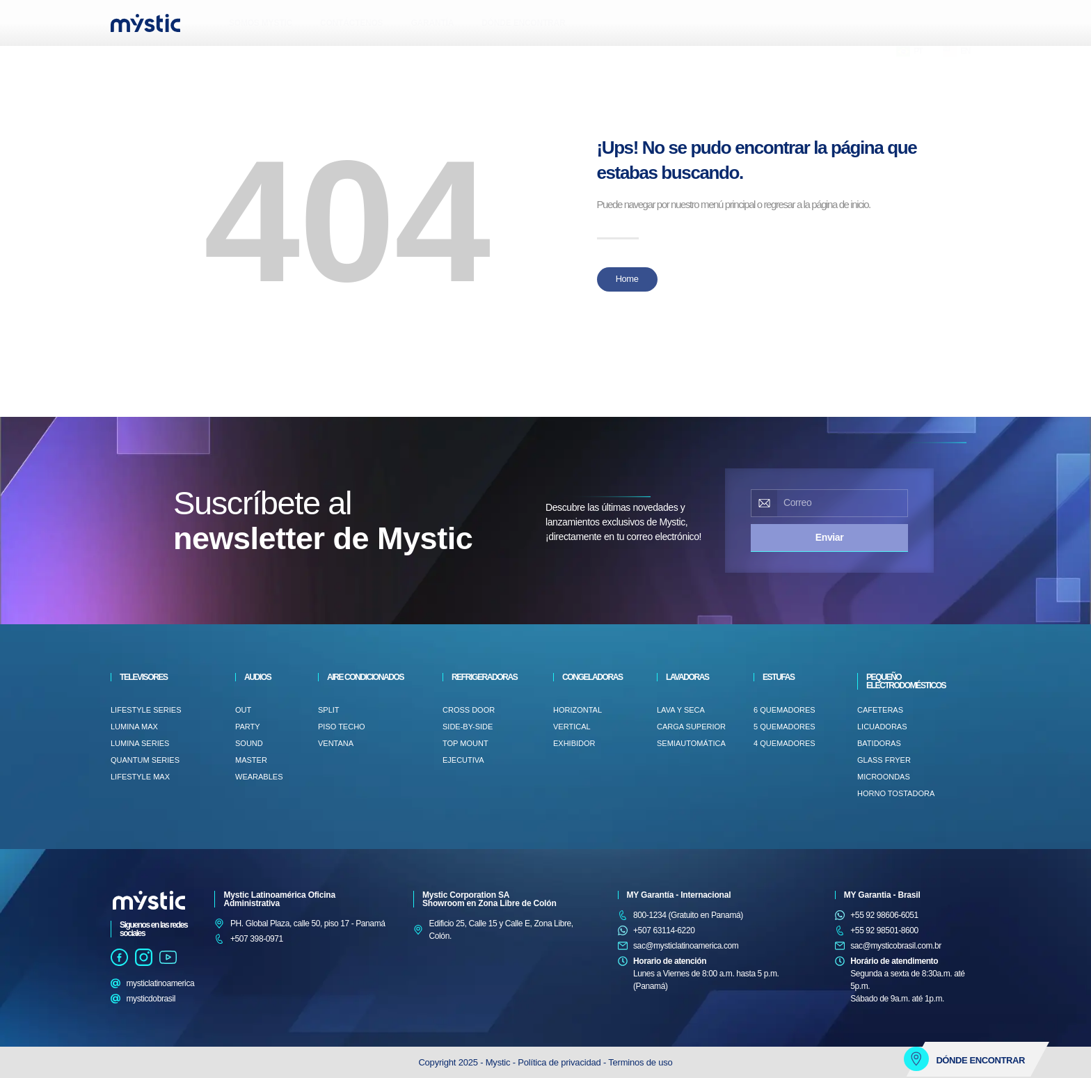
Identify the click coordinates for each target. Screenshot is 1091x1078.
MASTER (251, 760)
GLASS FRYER (884, 760)
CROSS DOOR (469, 710)
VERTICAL (572, 726)
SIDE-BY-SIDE (468, 726)
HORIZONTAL (577, 710)
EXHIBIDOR (574, 743)
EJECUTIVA (463, 760)
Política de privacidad (560, 1062)
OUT (243, 710)
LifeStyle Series (146, 710)
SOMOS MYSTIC (260, 23)
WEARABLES (258, 776)
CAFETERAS (880, 710)
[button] (124, 59)
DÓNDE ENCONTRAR (523, 23)
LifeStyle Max (140, 776)
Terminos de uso (640, 1062)
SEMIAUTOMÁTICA (691, 743)
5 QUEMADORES (784, 726)
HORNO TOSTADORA (895, 793)
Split (329, 710)
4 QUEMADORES (784, 743)
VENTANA (335, 743)
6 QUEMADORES (784, 710)
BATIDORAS (879, 743)
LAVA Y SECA (681, 710)
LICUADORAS (882, 726)
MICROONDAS (883, 776)
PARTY (247, 726)
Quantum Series (145, 760)
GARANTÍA (432, 23)
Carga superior (691, 726)
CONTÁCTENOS (351, 23)
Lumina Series (140, 743)
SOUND (249, 743)
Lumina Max (134, 726)
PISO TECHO (341, 726)
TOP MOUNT (465, 743)
